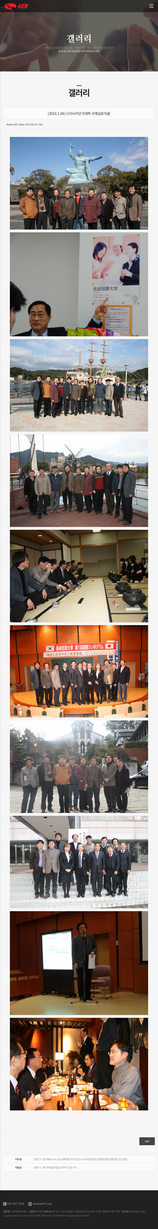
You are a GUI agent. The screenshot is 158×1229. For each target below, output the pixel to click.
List (147, 1141)
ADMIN (86, 1215)
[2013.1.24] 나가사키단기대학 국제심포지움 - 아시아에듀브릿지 (16, 6)
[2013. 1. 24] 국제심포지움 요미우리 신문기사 (55, 1167)
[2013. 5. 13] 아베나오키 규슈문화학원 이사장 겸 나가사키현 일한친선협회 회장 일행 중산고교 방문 (80, 1159)
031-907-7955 (15, 1203)
